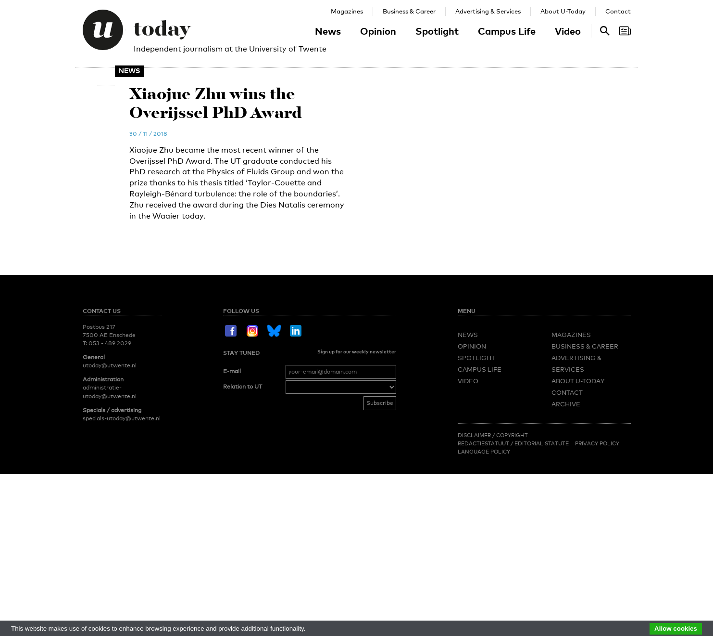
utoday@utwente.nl (110, 512)
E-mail (232, 518)
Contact (618, 11)
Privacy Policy (597, 590)
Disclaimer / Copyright (493, 582)
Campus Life (507, 31)
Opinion (378, 31)
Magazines (347, 11)
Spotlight (437, 31)
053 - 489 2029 (109, 490)
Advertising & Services (488, 11)
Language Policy (484, 598)
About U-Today (563, 11)
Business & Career (409, 11)
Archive (565, 551)
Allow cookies (675, 628)
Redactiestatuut (484, 590)
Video (568, 31)
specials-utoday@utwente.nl (122, 565)
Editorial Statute (541, 590)
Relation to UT (242, 533)
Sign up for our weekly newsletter (356, 498)
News (328, 31)
